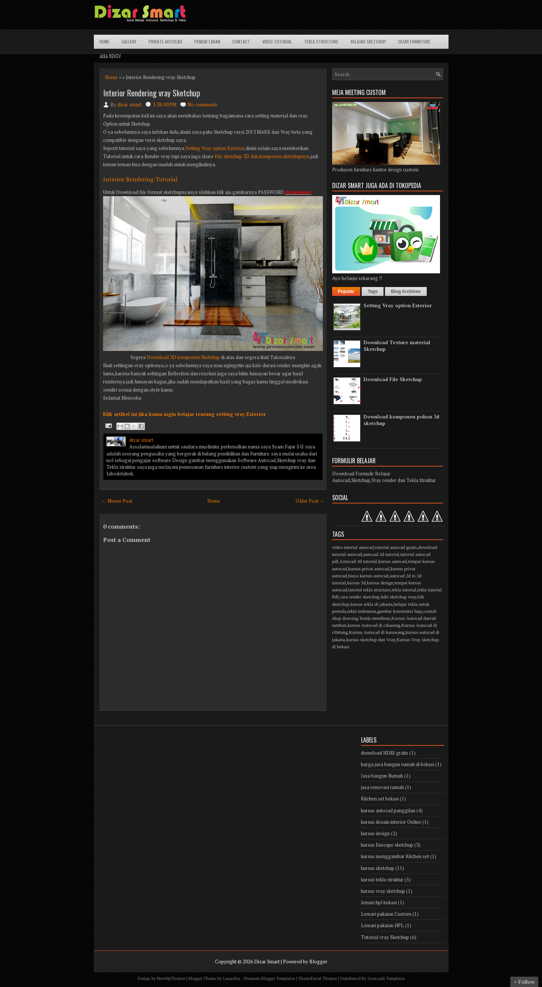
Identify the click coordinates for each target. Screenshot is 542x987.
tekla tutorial (404, 589)
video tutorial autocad (353, 547)
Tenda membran (374, 618)
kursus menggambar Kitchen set (395, 856)
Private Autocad (165, 41)
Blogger (318, 961)
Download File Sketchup (393, 379)
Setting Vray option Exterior (214, 148)
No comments (202, 104)
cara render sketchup (360, 597)
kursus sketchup (377, 868)
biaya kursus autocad (368, 575)
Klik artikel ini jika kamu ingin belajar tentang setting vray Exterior (184, 414)
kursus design (380, 582)
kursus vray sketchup (383, 891)
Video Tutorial (277, 41)
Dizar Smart (267, 961)
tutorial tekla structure (369, 589)
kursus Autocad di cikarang (374, 625)
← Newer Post (117, 501)
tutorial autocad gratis (396, 547)
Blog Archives (405, 291)
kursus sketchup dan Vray (370, 639)
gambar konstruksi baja (400, 611)
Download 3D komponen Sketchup (184, 357)
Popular (346, 291)
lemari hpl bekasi (379, 902)
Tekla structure (321, 41)
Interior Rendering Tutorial (140, 179)
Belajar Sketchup (368, 41)
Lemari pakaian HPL (382, 925)
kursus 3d (356, 582)
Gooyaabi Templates (386, 978)
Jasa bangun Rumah (382, 775)
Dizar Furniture (414, 41)
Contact (241, 41)
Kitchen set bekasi (380, 798)
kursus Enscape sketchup (387, 844)
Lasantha (231, 978)
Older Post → (310, 501)
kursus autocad (392, 561)
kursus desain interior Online (391, 822)
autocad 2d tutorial (381, 554)
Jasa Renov (110, 55)
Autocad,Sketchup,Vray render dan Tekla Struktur (384, 480)
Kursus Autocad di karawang (377, 632)
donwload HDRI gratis (384, 752)
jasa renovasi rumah (382, 787)
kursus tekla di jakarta (371, 604)
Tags (373, 291)
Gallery (129, 41)
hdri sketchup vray (398, 597)
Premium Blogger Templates (269, 978)
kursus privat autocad (368, 568)
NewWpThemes (171, 978)
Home (104, 41)
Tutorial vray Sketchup (385, 937)
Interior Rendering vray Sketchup (151, 93)
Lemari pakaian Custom (386, 914)
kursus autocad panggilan (388, 810)
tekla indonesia (361, 611)
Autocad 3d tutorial (358, 561)
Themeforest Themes (317, 978)
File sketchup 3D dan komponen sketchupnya (261, 156)
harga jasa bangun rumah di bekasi (397, 764)
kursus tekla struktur (382, 879)
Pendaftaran (207, 41)
